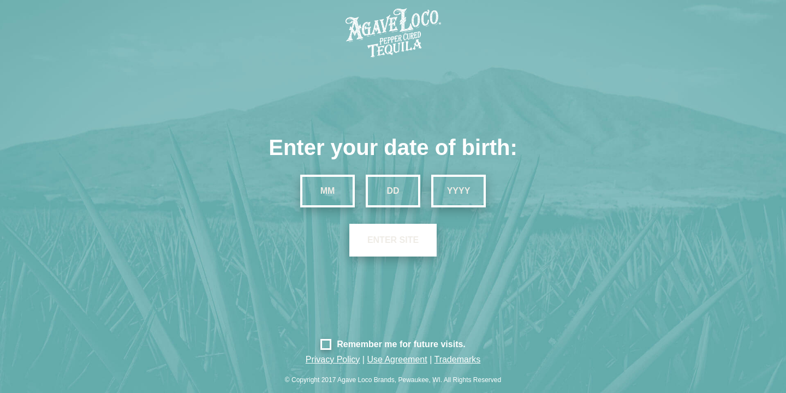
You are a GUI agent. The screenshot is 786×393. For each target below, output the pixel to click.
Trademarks (457, 359)
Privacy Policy (333, 359)
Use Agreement (397, 359)
